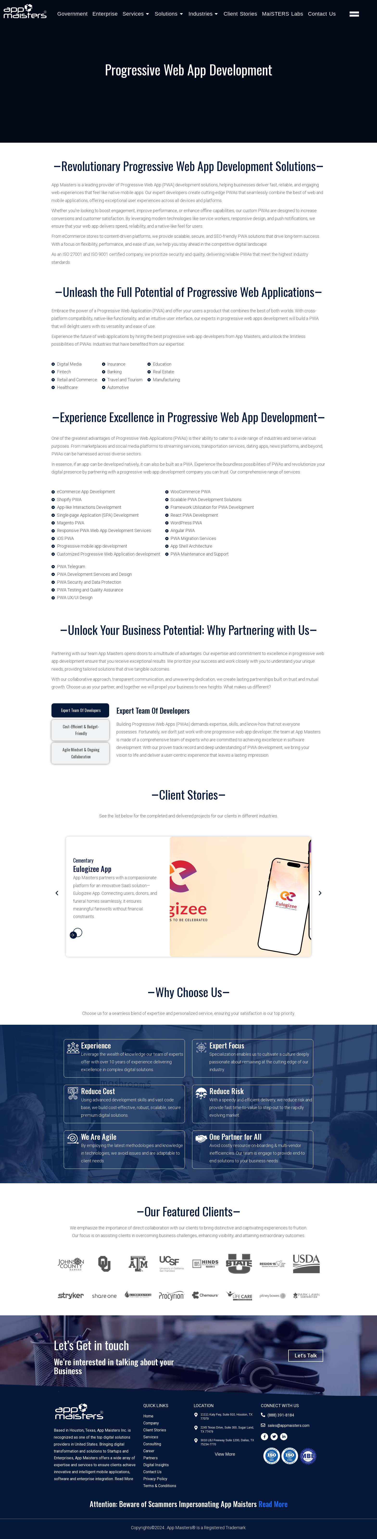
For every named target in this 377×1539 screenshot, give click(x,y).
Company (151, 1423)
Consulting (152, 1444)
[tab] (80, 710)
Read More (124, 1479)
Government (72, 14)
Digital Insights (156, 1465)
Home (148, 1416)
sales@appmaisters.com (288, 1425)
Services (150, 1437)
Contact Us (322, 14)
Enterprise (105, 14)
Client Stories (240, 14)
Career (148, 1451)
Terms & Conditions (159, 1486)
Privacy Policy (155, 1479)
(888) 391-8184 (281, 1415)
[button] (57, 893)
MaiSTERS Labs (282, 14)
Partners (150, 1458)
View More (225, 1454)
